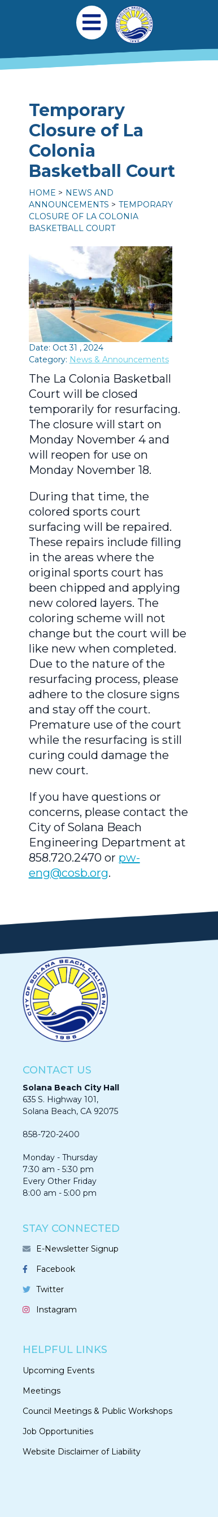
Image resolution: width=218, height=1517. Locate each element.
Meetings (41, 1391)
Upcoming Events (58, 1370)
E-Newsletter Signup (77, 1249)
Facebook (55, 1269)
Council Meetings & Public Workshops (97, 1411)
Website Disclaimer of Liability (82, 1452)
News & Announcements (119, 359)
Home (42, 193)
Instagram (56, 1310)
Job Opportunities (58, 1431)
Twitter (50, 1289)
